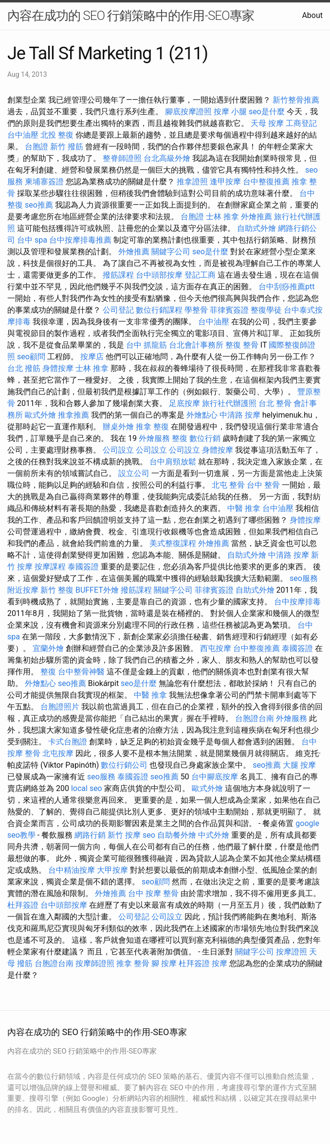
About (312, 15)
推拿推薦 (73, 415)
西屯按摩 (215, 648)
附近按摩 (22, 590)
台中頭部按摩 (159, 275)
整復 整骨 (241, 345)
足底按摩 (184, 403)
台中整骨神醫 (81, 671)
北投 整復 (56, 135)
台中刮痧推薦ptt (286, 286)
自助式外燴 (256, 228)
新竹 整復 (56, 590)
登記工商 (200, 275)
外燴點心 (202, 415)
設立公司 (133, 473)
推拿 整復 (152, 426)
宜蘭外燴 (48, 648)
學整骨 (196, 310)
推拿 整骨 (132, 963)
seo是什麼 (267, 111)
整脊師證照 (122, 158)
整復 (179, 438)
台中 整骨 (263, 485)
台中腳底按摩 (214, 776)
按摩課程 (50, 566)
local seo (86, 788)
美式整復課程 (172, 543)
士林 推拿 (222, 216)
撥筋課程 (118, 275)
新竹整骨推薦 (296, 100)
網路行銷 (90, 835)
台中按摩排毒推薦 (80, 240)
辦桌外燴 (118, 426)
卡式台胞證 (67, 741)
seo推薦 (39, 205)
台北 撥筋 (23, 368)
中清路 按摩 (240, 415)
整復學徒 (266, 310)
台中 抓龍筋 (146, 345)
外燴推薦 (256, 216)
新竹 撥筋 (66, 146)
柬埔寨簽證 (44, 181)
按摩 (219, 963)
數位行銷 (204, 438)
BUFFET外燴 (97, 590)
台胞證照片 (59, 706)
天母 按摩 (267, 123)
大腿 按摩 (299, 765)
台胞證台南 (254, 718)
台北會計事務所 (196, 345)
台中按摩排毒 (297, 601)
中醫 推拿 (243, 508)
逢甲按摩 (225, 181)
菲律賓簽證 (229, 310)
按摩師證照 (94, 963)
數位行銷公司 (124, 765)
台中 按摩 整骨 (153, 893)
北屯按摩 (57, 753)
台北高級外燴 (167, 158)
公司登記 (118, 310)
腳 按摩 (164, 963)
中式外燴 (213, 835)
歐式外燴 (40, 415)
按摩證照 (291, 951)
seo (149, 835)
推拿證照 (192, 181)
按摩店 (92, 356)
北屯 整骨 (228, 485)
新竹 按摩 (124, 835)
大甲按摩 (112, 870)
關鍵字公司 (170, 251)
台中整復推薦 (266, 181)
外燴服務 (154, 438)
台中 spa (32, 240)
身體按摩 (57, 368)
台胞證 (36, 146)
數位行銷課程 (159, 310)
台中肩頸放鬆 (172, 461)
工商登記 (301, 123)
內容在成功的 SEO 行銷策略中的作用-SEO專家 (130, 15)
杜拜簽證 (22, 905)
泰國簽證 (83, 566)
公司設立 (118, 450)
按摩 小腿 (230, 111)
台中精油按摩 (71, 870)
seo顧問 (31, 356)
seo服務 (304, 578)
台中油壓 (22, 135)
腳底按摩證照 (188, 111)
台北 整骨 (275, 403)
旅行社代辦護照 (229, 403)
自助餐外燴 (176, 835)
